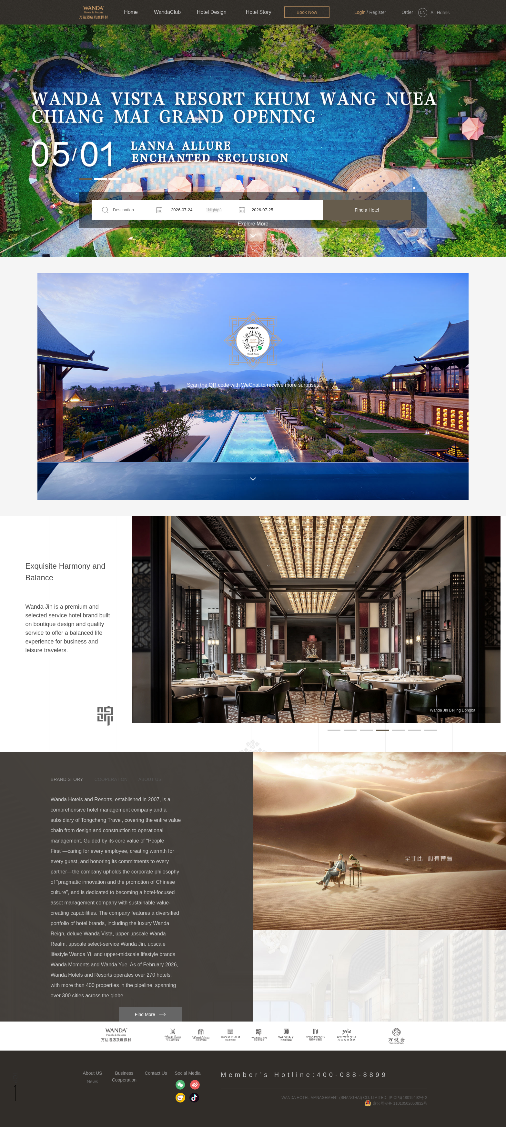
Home (131, 12)
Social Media (187, 1073)
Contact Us (156, 1073)
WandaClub (167, 12)
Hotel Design (212, 12)
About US (92, 1073)
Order (407, 12)
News (92, 1081)
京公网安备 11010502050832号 (396, 1103)
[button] (85, 179)
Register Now (377, 17)
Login (359, 12)
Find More (145, 1014)
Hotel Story (258, 12)
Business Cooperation (124, 1076)
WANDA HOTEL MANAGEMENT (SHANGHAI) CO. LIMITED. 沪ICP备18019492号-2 (354, 1097)
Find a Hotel (367, 210)
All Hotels (440, 12)
